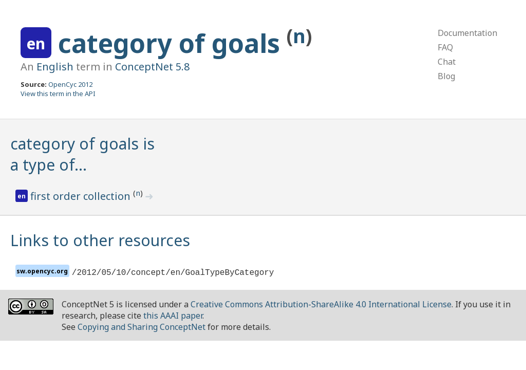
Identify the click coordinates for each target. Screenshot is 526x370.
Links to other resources (100, 240)
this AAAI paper (172, 315)
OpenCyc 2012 (70, 84)
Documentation (467, 33)
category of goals (172, 43)
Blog (446, 76)
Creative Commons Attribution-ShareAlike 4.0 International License (321, 304)
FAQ (445, 47)
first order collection (81, 196)
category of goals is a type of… (82, 154)
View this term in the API (58, 93)
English (54, 66)
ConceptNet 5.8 (152, 66)
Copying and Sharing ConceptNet (141, 326)
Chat (447, 61)
